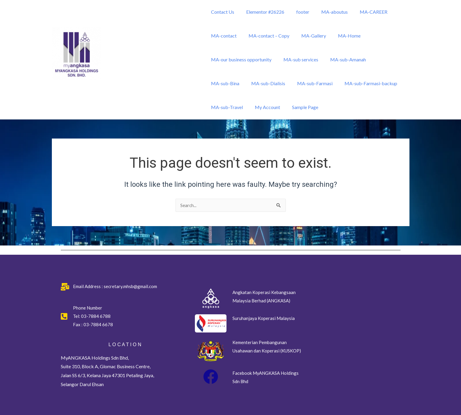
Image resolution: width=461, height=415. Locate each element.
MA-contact (222, 35)
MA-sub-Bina (384, 59)
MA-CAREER (363, 12)
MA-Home (341, 35)
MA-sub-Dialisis (227, 83)
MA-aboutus (326, 12)
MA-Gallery (307, 35)
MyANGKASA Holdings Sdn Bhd (125, 86)
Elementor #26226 (262, 12)
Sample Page (258, 107)
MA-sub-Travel (376, 83)
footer (296, 12)
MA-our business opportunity (240, 59)
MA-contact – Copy (265, 35)
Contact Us (221, 12)
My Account (222, 107)
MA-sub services (297, 59)
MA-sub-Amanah (342, 59)
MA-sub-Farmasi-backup (324, 83)
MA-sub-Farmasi (271, 83)
